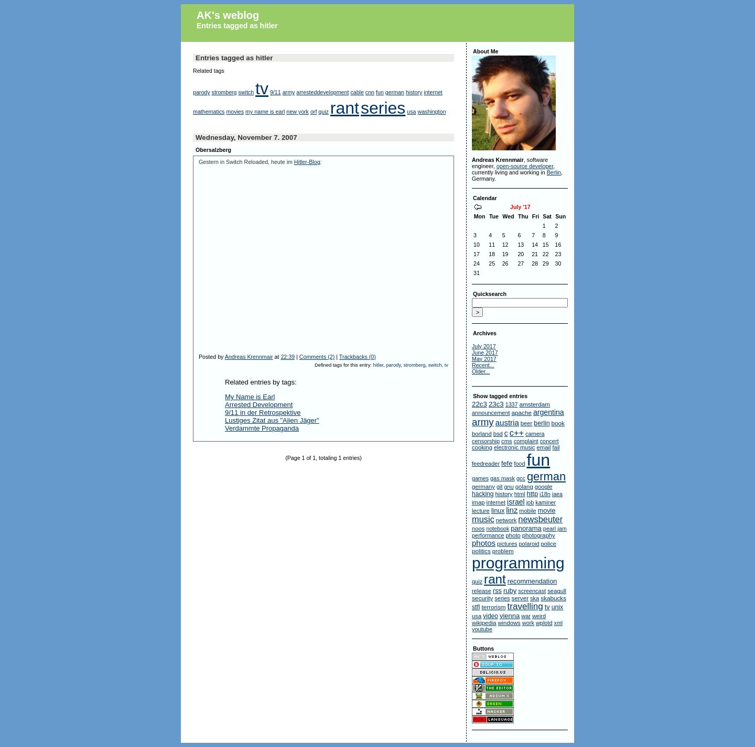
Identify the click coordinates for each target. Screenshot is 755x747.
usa (411, 111)
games (480, 478)
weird (539, 616)
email (544, 447)
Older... (481, 371)
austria (507, 422)
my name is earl (265, 111)
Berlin (554, 172)
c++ (517, 432)
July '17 (520, 207)
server (520, 598)
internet (433, 92)
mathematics (208, 111)
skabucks (553, 598)
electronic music (514, 447)
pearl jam (555, 528)
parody (201, 92)
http (532, 494)
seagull (556, 591)
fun (380, 92)
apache (522, 412)
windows (509, 623)
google (544, 487)
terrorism (493, 606)
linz (511, 510)
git (500, 487)
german (394, 92)
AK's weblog (228, 15)
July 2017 (484, 346)
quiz (323, 111)
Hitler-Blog (307, 162)
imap (478, 502)
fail (556, 447)
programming (518, 563)
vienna (510, 616)
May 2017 (484, 359)
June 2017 (485, 352)
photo (513, 535)
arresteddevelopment (322, 92)
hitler (378, 365)
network (506, 520)
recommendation (532, 581)
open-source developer (525, 166)
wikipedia (484, 623)
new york (297, 111)
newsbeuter (540, 519)
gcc (520, 478)
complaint (526, 441)
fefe (506, 463)
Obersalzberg (213, 150)
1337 (511, 404)
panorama (526, 528)
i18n (545, 494)
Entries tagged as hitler (237, 25)
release (481, 591)
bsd (498, 434)
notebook (497, 528)
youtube (482, 629)
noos (478, 528)
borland (482, 434)
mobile (527, 511)
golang (524, 487)
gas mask (502, 478)
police (549, 544)
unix (558, 607)
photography (538, 535)
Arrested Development (259, 405)
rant (344, 107)
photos (483, 543)
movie (547, 510)
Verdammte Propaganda (262, 428)
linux (497, 510)
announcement (491, 413)
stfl (476, 607)
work (528, 623)
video (490, 616)
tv (261, 88)
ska (534, 598)
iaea (557, 494)
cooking (482, 447)
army (289, 92)
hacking (483, 494)
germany (483, 487)
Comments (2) (317, 357)
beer (527, 423)
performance (488, 535)
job (530, 502)
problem (503, 551)
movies (235, 111)
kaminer (545, 502)
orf (313, 111)
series (383, 107)
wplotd (544, 623)
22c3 (479, 404)
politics (481, 550)
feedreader (486, 463)
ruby (509, 591)
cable (356, 92)
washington (431, 111)
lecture (481, 511)
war (526, 616)
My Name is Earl (250, 397)
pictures (507, 544)
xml (558, 623)
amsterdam (534, 404)
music (483, 519)
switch (246, 92)
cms (506, 441)
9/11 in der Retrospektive (263, 412)
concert (549, 441)
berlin (541, 423)
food (519, 463)
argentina (548, 412)
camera (535, 434)
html (519, 494)
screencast (532, 591)
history (414, 92)
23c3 (496, 404)
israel (516, 502)
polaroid (529, 544)
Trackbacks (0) (357, 357)
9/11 (275, 92)
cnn (369, 92)
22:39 (288, 357)
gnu (508, 487)
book (558, 423)
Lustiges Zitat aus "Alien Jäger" (272, 420)
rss (497, 591)
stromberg (224, 92)
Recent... (483, 365)
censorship (486, 441)
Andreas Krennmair (249, 357)
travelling (525, 606)
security (482, 598)
